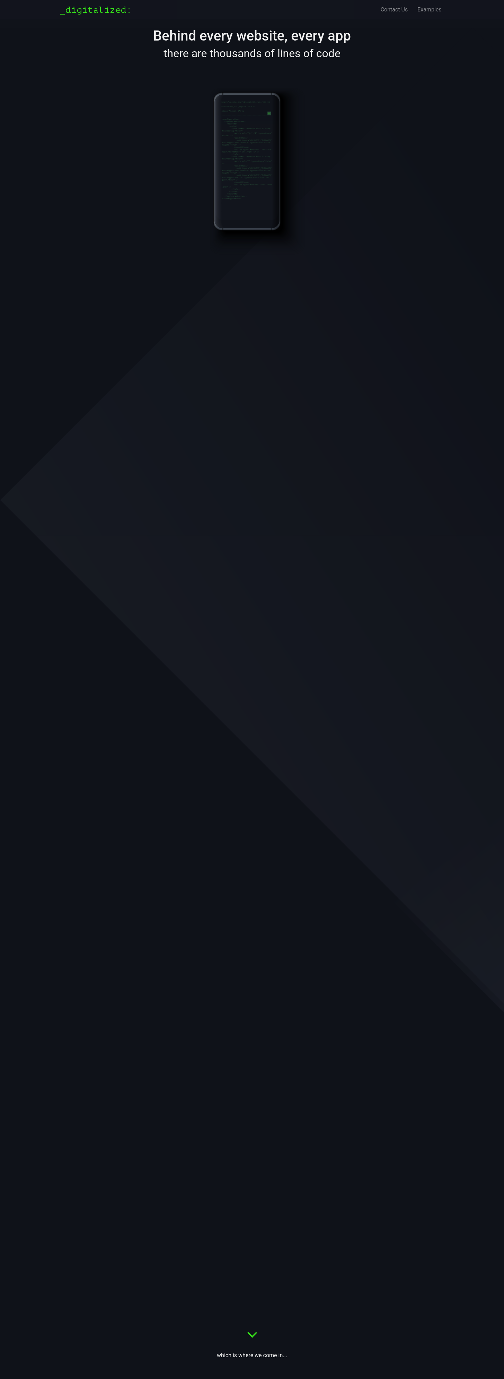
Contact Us (394, 9)
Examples (429, 9)
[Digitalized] (98, 10)
